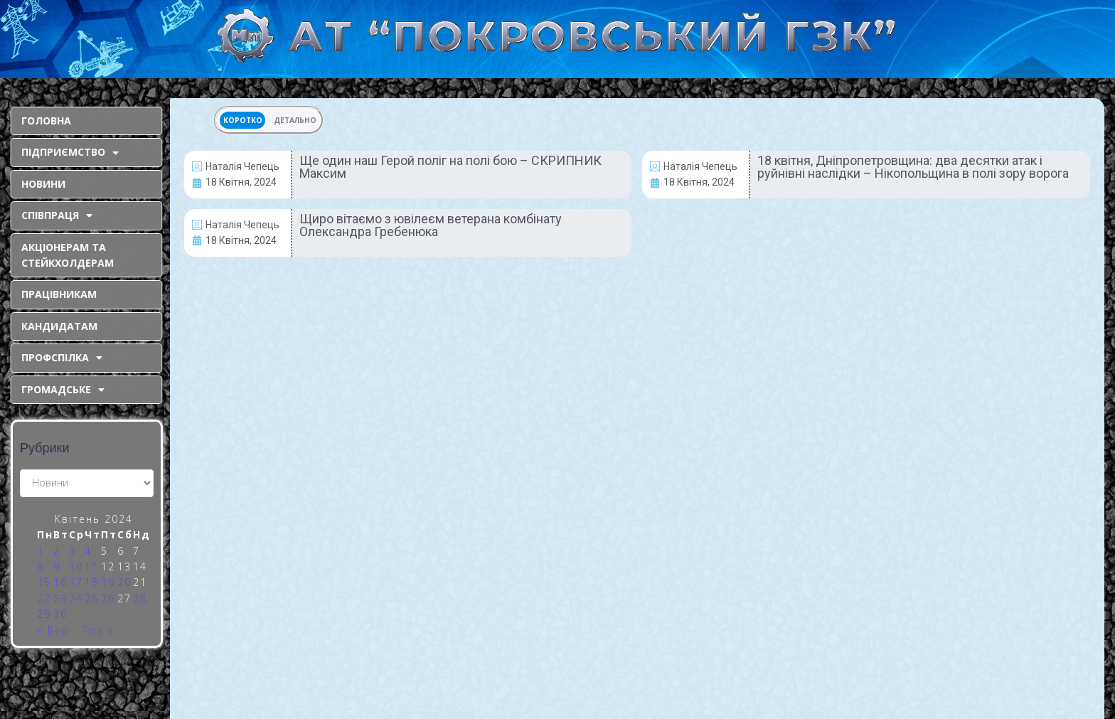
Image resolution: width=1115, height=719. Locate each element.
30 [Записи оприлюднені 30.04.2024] (60, 614)
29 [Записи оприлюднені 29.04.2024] (44, 614)
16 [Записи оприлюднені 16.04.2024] (60, 582)
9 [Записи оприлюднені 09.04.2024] (56, 566)
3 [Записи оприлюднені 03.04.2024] (72, 551)
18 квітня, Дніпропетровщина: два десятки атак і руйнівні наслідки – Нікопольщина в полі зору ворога (913, 167)
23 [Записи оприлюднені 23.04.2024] (60, 598)
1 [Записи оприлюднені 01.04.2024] (40, 551)
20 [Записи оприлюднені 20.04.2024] (124, 582)
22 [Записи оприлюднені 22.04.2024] (44, 598)
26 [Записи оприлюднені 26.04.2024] (108, 598)
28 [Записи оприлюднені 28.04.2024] (140, 598)
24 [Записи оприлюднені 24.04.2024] (76, 598)
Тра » (98, 630)
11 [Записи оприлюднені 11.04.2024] (92, 566)
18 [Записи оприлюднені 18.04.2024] (92, 582)
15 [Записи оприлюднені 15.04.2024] (44, 582)
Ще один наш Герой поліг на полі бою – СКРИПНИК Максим (450, 167)
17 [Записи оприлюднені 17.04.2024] (76, 582)
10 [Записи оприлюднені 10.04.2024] (76, 566)
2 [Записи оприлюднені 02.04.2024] (56, 551)
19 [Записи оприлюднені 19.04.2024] (108, 582)
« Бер (53, 630)
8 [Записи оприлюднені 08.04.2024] (40, 566)
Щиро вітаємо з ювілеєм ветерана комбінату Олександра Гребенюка (430, 225)
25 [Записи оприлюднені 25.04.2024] (92, 598)
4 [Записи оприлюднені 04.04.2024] (88, 551)
